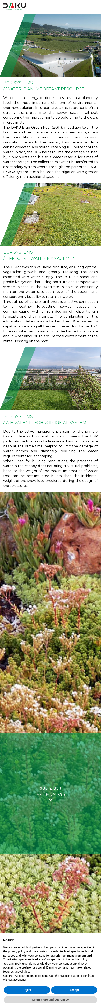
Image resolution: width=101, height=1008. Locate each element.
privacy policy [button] (16, 951)
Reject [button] (27, 990)
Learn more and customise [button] (50, 999)
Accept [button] (74, 990)
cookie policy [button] (79, 959)
